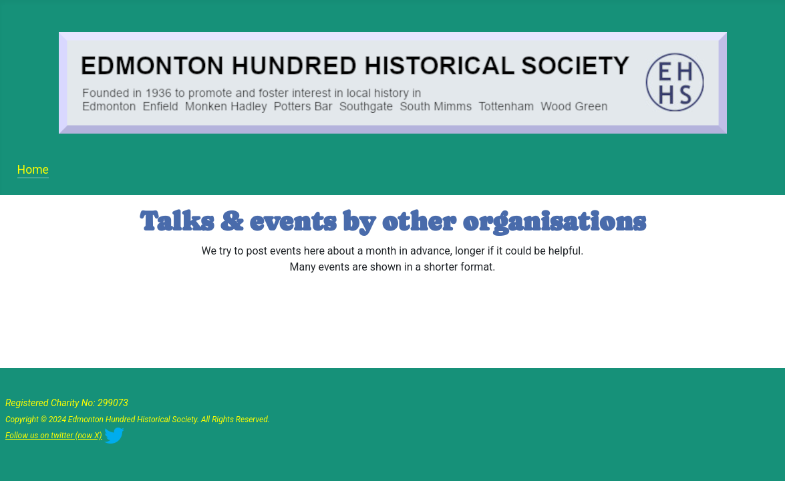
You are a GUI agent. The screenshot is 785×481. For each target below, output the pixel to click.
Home (33, 169)
